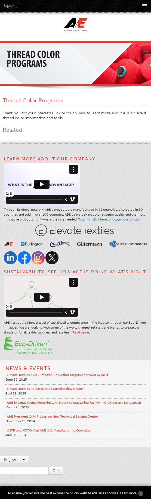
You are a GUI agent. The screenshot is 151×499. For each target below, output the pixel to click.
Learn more (128, 493)
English (14, 459)
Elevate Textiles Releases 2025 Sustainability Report (45, 389)
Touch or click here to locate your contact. (109, 219)
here (82, 113)
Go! (56, 471)
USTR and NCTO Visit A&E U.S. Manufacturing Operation (49, 430)
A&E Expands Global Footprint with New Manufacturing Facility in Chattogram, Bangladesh (74, 403)
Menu (11, 6)
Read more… (81, 332)
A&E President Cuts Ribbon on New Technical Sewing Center (52, 416)
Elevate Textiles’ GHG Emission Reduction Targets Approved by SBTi (57, 375)
